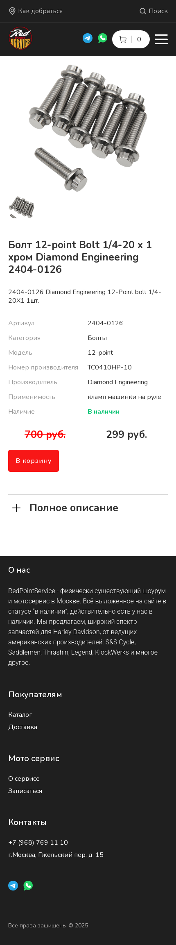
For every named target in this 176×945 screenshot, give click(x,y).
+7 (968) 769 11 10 (38, 842)
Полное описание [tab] (65, 507)
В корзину (34, 460)
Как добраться (35, 11)
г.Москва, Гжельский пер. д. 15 (56, 854)
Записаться (25, 790)
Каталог (20, 714)
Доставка (22, 727)
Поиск (153, 11)
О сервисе (24, 778)
